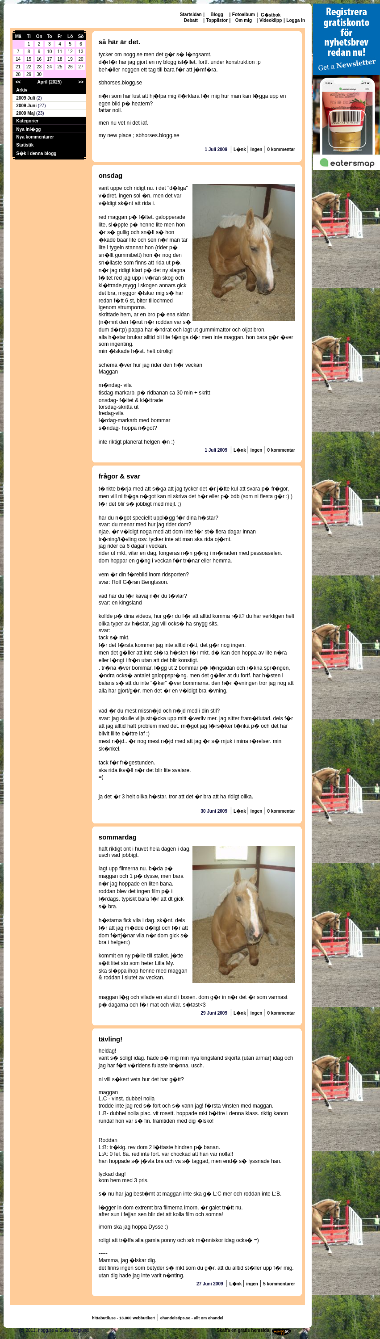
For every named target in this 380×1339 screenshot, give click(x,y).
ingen (257, 149)
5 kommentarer (279, 1283)
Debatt (191, 20)
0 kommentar (281, 149)
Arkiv (21, 90)
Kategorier (27, 120)
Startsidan (191, 14)
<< (18, 82)
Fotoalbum (243, 14)
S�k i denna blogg (36, 153)
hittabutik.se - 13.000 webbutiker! (123, 1318)
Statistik (24, 145)
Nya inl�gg (28, 129)
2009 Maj (26, 113)
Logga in (295, 20)
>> (81, 82)
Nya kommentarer (35, 136)
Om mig (243, 20)
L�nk (240, 149)
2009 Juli (26, 98)
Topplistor (217, 20)
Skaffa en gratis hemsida (243, 1330)
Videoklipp (270, 20)
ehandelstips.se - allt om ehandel (191, 1318)
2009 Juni (27, 105)
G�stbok (270, 15)
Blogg (217, 14)
